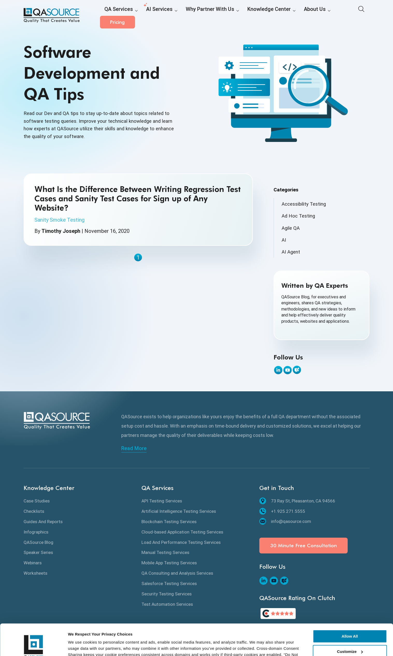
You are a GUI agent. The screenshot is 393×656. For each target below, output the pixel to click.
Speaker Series (38, 552)
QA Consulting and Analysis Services (177, 573)
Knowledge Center (244, 15)
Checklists (34, 511)
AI (284, 240)
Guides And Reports (43, 521)
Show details (80, 646)
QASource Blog (38, 542)
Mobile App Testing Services (169, 562)
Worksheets (35, 573)
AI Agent (291, 252)
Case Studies (37, 500)
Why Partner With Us (194, 15)
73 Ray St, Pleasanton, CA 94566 (297, 501)
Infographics (36, 532)
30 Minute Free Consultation (303, 546)
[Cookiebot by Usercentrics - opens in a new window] (33, 646)
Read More (134, 448)
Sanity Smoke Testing (59, 220)
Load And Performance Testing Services (181, 542)
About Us (284, 15)
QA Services (115, 15)
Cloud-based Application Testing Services (182, 532)
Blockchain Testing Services (169, 521)
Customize (350, 622)
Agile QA (291, 228)
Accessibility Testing (304, 204)
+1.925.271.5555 (282, 511)
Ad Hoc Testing (298, 216)
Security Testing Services (166, 593)
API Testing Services (161, 500)
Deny (350, 637)
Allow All (350, 607)
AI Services (150, 15)
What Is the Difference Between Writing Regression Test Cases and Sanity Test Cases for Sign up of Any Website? (137, 198)
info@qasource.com (285, 521)
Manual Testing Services (165, 552)
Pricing (352, 15)
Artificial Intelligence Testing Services (178, 511)
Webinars (33, 562)
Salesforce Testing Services (169, 583)
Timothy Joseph (60, 231)
